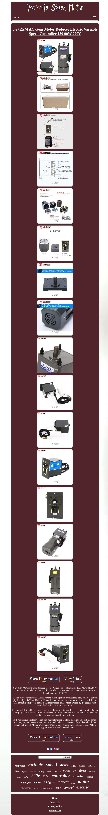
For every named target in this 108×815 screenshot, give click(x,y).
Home (55, 798)
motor (83, 781)
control (69, 787)
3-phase (24, 772)
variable (35, 764)
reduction (20, 765)
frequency (68, 770)
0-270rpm (26, 782)
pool (49, 771)
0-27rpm (92, 771)
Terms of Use (55, 810)
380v (73, 766)
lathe (58, 787)
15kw (17, 771)
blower (37, 782)
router (36, 788)
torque (73, 783)
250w (55, 771)
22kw (26, 777)
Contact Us (55, 802)
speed (51, 764)
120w (46, 776)
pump (41, 771)
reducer (63, 782)
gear (82, 770)
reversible (46, 788)
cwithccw (26, 787)
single (49, 782)
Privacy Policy (55, 806)
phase (91, 765)
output (90, 776)
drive (64, 765)
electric (82, 787)
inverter (78, 776)
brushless (33, 772)
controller (61, 775)
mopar (82, 766)
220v (35, 775)
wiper (19, 777)
